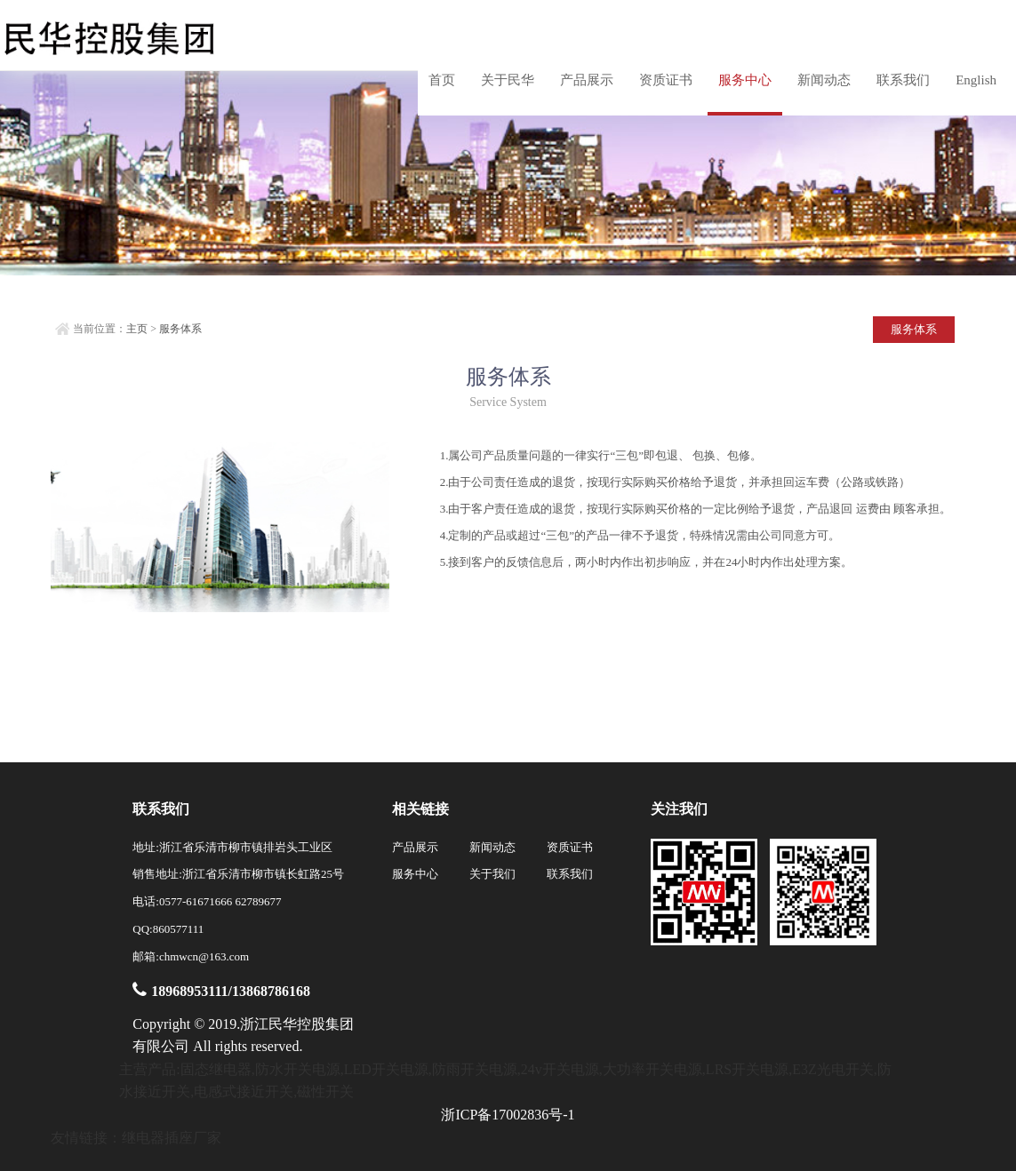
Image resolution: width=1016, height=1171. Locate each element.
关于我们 (492, 873)
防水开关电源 (297, 1069)
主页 (137, 329)
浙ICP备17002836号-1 (507, 1114)
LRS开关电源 (747, 1069)
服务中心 (745, 80)
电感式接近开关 (243, 1091)
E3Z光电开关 (833, 1069)
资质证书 (665, 80)
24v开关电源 (560, 1069)
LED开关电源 (386, 1069)
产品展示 (586, 80)
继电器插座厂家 (171, 1137)
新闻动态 (824, 80)
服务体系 (180, 329)
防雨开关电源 (474, 1069)
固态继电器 (216, 1069)
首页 (441, 80)
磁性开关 (325, 1091)
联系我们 (903, 80)
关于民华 (507, 80)
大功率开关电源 (652, 1069)
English (976, 80)
